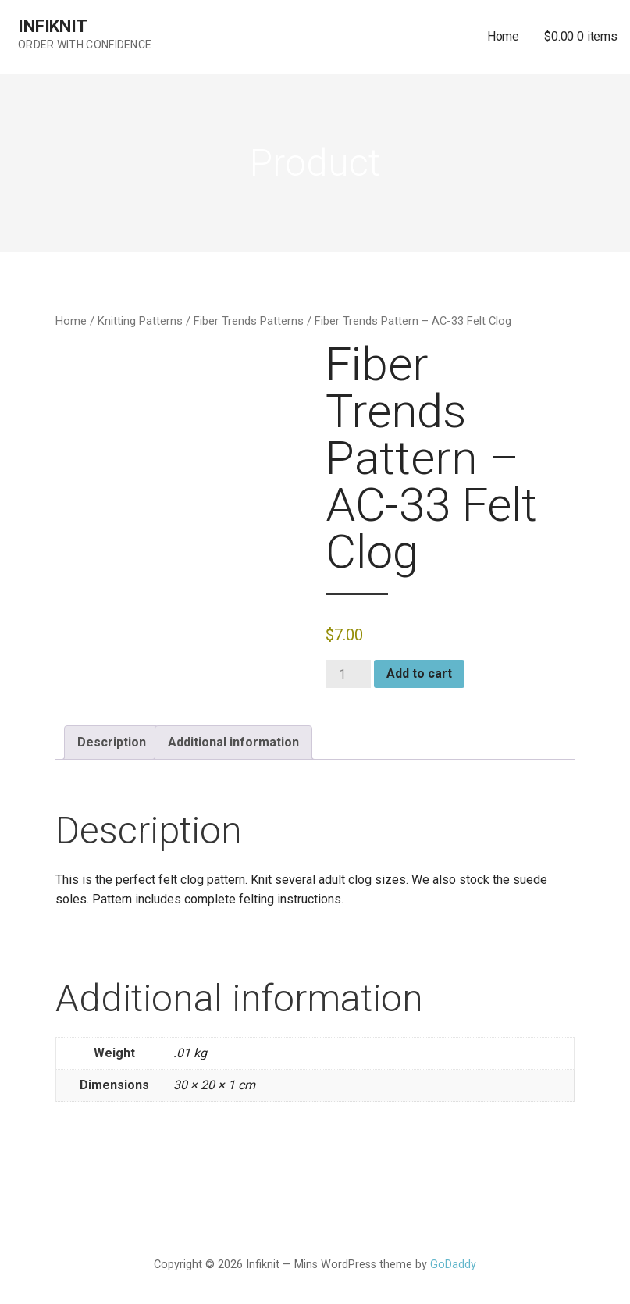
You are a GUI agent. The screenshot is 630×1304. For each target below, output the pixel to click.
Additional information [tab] (233, 742)
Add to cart (419, 673)
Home (503, 36)
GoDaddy (453, 1264)
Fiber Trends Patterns (249, 321)
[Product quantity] (348, 674)
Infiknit (52, 26)
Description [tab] (111, 742)
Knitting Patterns (140, 321)
